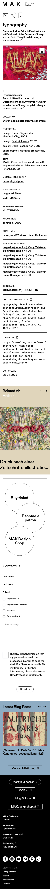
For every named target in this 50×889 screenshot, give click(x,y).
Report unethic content (17, 605)
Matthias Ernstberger (32, 150)
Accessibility (8, 879)
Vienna (8, 169)
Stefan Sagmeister (22, 133)
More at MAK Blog (25, 768)
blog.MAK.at (25, 798)
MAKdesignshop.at (25, 806)
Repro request (13, 599)
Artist (7, 395)
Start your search (25, 782)
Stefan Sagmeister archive (18, 121)
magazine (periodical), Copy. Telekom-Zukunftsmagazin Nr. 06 (24, 249)
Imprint (6, 875)
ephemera (40, 121)
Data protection (9, 871)
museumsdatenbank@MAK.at (13, 836)
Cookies (6, 883)
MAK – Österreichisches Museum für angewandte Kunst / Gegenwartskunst (25, 163)
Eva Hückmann (20, 141)
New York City (11, 136)
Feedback (11, 610)
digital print (17, 181)
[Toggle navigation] (44, 4)
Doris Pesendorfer (22, 146)
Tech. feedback (13, 616)
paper (6, 181)
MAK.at (25, 790)
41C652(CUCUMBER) (24, 290)
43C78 (7, 290)
